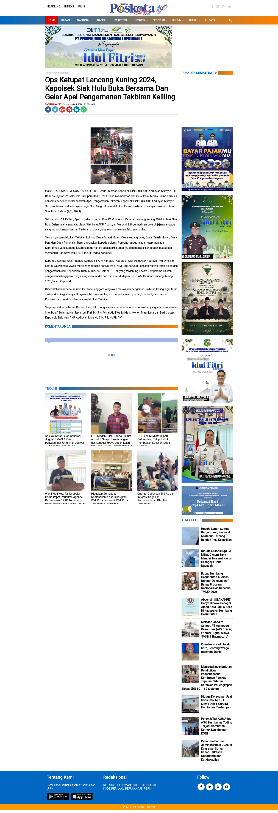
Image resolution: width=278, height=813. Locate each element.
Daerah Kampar (61, 75)
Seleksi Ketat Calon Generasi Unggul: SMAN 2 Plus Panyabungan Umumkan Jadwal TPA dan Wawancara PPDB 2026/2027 (64, 445)
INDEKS (69, 8)
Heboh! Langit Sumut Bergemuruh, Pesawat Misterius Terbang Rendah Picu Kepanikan (216, 537)
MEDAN (65, 23)
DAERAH (102, 23)
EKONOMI (159, 23)
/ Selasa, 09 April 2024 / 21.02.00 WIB (79, 107)
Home (51, 23)
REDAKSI (109, 788)
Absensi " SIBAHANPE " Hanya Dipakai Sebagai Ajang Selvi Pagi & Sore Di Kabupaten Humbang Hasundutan (216, 610)
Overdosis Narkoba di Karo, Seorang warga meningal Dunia (215, 651)
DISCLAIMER (150, 788)
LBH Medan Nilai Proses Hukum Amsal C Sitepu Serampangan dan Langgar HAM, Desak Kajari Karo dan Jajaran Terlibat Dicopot (111, 444)
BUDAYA (210, 23)
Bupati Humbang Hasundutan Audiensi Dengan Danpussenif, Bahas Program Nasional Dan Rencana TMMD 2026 (215, 585)
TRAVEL (193, 23)
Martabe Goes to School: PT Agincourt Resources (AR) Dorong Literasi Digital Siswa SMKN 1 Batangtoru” (216, 632)
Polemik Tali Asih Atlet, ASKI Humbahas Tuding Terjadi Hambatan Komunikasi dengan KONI (216, 729)
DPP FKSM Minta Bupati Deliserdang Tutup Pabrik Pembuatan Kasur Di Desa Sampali (153, 444)
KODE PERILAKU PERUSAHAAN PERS (127, 791)
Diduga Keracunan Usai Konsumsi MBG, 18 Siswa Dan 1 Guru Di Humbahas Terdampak (216, 705)
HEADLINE (53, 8)
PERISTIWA (120, 23)
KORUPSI (140, 23)
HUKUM (177, 23)
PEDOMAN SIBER (128, 788)
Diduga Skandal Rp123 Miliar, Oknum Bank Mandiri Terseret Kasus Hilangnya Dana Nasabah (216, 561)
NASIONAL (83, 23)
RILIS (81, 8)
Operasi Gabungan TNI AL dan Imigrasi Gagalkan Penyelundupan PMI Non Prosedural (155, 501)
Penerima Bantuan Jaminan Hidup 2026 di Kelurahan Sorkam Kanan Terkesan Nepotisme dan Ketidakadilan (216, 753)
